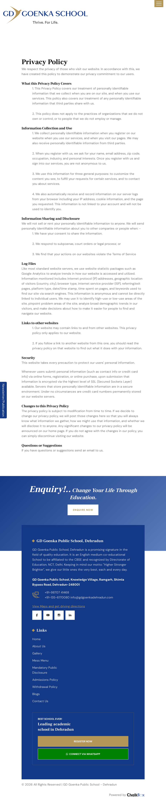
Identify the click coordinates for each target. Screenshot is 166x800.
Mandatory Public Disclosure (44, 670)
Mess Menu (40, 660)
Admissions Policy (45, 680)
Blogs (36, 694)
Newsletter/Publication (3, 400)
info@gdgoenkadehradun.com (91, 597)
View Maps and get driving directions (58, 606)
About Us (38, 646)
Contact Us (40, 701)
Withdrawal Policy (44, 687)
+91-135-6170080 (57, 597)
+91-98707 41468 (57, 592)
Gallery (37, 653)
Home (36, 639)
